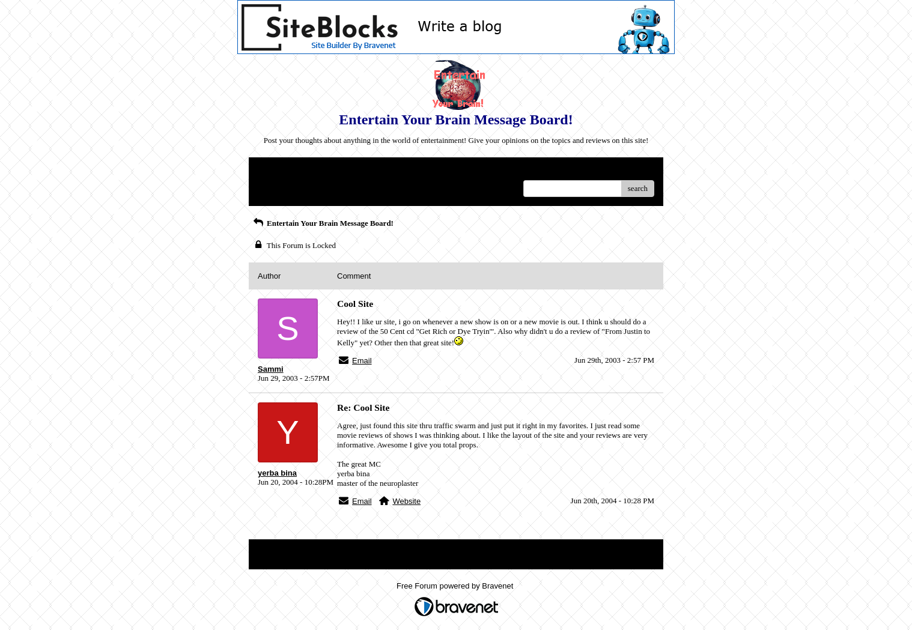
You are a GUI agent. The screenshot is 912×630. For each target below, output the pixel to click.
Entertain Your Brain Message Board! (323, 223)
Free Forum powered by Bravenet (456, 585)
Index (333, 170)
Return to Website (286, 170)
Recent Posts (278, 184)
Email (362, 360)
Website (406, 501)
